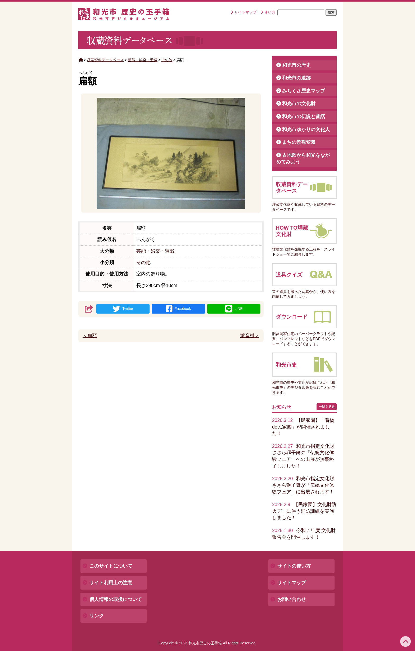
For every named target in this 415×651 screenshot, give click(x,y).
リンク (96, 615)
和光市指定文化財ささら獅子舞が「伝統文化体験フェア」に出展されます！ (303, 485)
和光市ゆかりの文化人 (306, 129)
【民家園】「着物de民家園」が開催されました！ (303, 427)
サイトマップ (245, 12)
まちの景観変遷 (298, 142)
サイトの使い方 (294, 566)
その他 (166, 60)
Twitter (123, 309)
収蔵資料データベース (105, 60)
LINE (234, 309)
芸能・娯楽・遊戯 (142, 60)
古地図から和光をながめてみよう (303, 158)
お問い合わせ (291, 599)
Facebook (178, 309)
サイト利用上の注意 (110, 582)
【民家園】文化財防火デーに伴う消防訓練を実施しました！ (304, 511)
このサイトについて (110, 566)
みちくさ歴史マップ (303, 90)
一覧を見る (327, 407)
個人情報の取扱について (115, 599)
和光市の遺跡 (296, 78)
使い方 (269, 12)
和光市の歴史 (296, 65)
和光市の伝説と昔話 (303, 116)
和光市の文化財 (298, 103)
